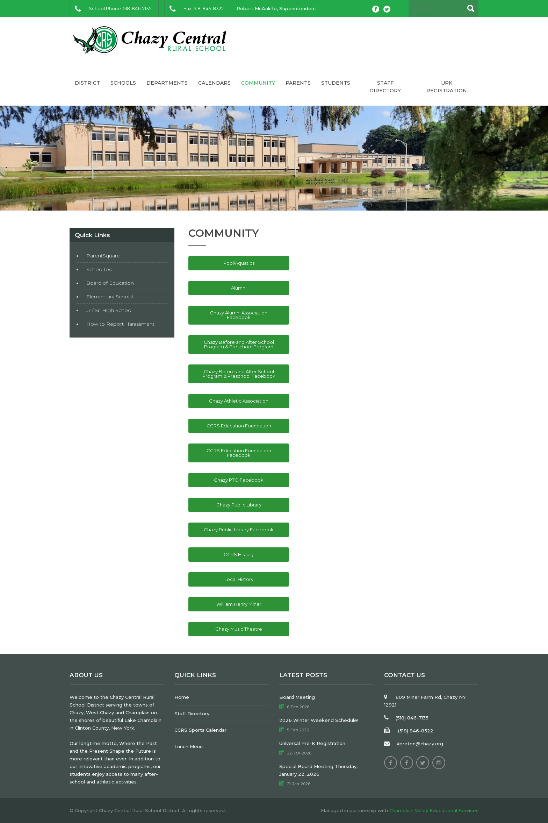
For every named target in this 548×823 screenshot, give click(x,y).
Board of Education (110, 283)
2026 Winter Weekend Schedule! (318, 720)
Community (258, 83)
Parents (298, 83)
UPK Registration (446, 87)
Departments (167, 83)
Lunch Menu (188, 746)
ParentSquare (103, 256)
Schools (123, 83)
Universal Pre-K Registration (312, 743)
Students (335, 83)
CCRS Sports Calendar (200, 730)
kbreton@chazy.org (420, 743)
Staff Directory (385, 87)
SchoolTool (100, 269)
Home (181, 697)
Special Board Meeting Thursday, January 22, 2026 (318, 770)
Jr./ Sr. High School (109, 310)
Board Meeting (297, 697)
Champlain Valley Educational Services (433, 810)
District (87, 83)
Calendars (214, 83)
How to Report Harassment (120, 324)
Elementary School (109, 296)
